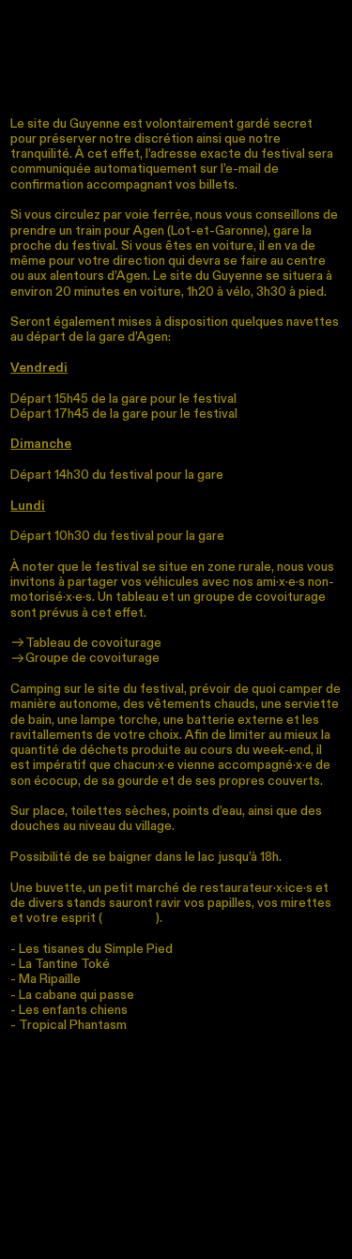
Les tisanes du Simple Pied (96, 949)
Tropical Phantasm (73, 1025)
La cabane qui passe (76, 995)
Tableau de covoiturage (85, 643)
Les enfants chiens (73, 1010)
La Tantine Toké (64, 964)
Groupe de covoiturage (85, 658)
